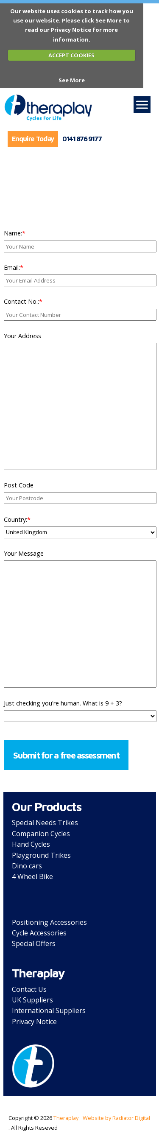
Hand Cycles (31, 844)
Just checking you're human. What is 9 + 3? (63, 703)
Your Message (24, 553)
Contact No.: (23, 301)
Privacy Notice (34, 1021)
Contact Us (29, 989)
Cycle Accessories (39, 933)
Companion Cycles (41, 833)
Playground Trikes (41, 855)
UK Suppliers (32, 1000)
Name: (14, 233)
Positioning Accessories (49, 922)
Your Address (22, 336)
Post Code (18, 485)
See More (72, 80)
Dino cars (27, 865)
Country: (17, 519)
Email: (13, 267)
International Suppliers (49, 1010)
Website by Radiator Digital (116, 1118)
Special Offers (34, 943)
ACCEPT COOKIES (71, 55)
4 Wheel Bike (32, 876)
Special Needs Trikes (45, 822)
